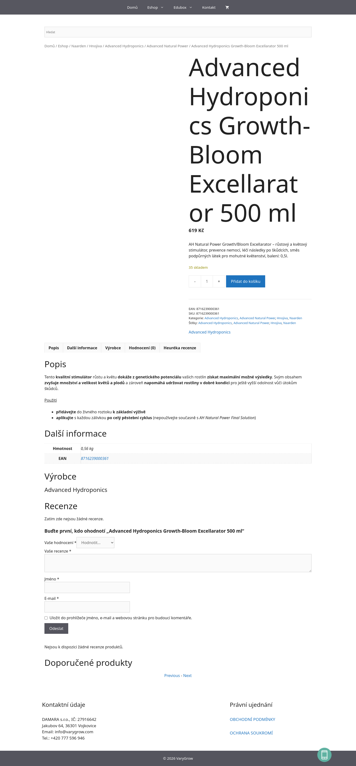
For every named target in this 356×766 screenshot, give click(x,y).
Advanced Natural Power (167, 45)
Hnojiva (95, 45)
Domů (132, 7)
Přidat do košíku (245, 281)
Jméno (51, 579)
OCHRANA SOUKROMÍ (251, 733)
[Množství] (207, 281)
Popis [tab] (54, 347)
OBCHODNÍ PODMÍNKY (252, 719)
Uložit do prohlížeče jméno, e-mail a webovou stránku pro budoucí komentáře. (121, 617)
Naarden (78, 45)
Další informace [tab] (82, 347)
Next (187, 675)
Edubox (185, 7)
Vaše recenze (57, 551)
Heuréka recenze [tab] (180, 347)
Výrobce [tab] (113, 347)
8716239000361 (95, 458)
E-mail (51, 598)
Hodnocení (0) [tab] (142, 347)
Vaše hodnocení (60, 542)
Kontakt (209, 7)
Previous (172, 675)
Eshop (158, 7)
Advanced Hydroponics (124, 45)
